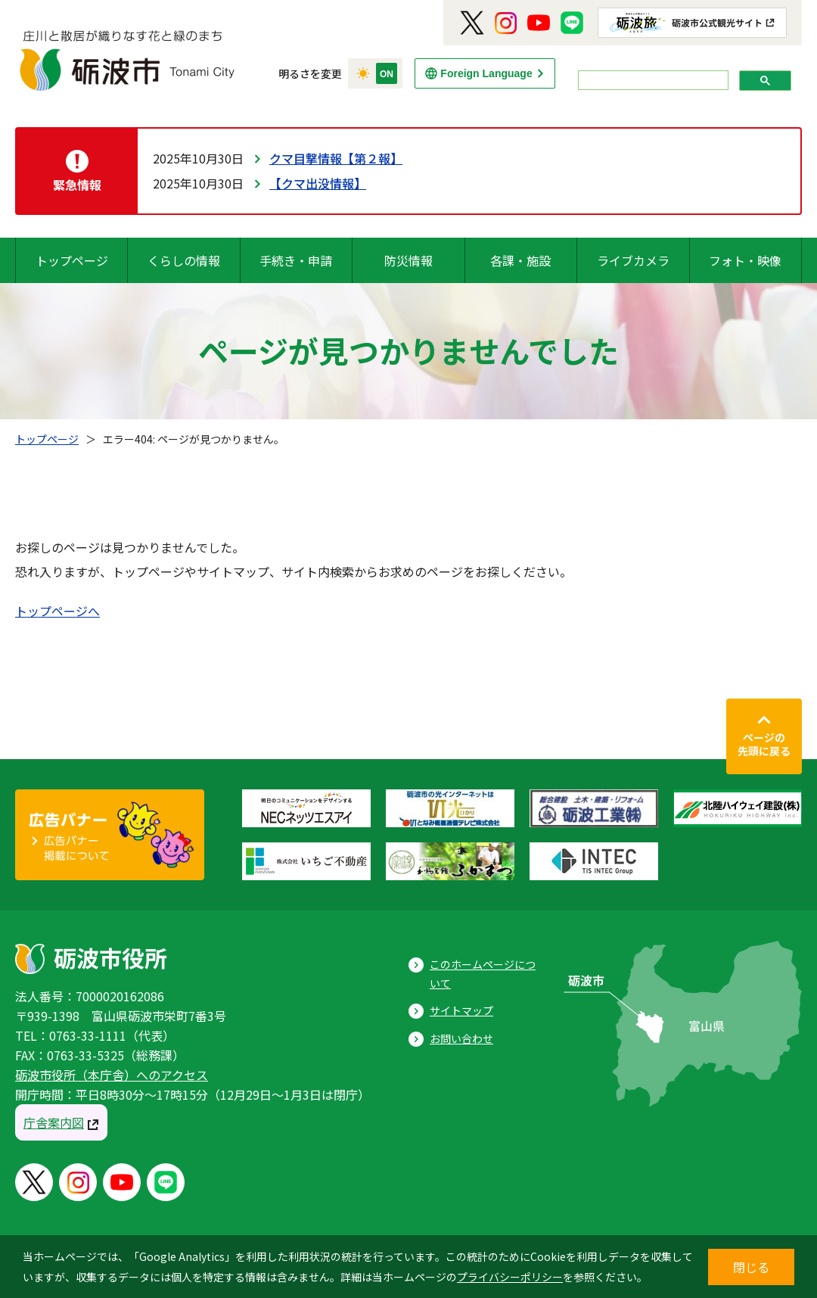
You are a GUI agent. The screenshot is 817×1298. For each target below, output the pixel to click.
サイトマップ (461, 1010)
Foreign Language (486, 73)
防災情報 (408, 260)
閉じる (751, 1267)
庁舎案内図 (53, 1122)
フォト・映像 (745, 260)
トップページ (72, 260)
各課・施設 (520, 260)
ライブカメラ (633, 260)
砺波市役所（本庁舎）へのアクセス (111, 1075)
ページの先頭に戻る (764, 744)
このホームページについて (483, 974)
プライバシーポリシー (510, 1276)
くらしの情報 (184, 260)
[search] (652, 80)
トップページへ (57, 611)
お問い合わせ (461, 1038)
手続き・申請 (295, 260)
